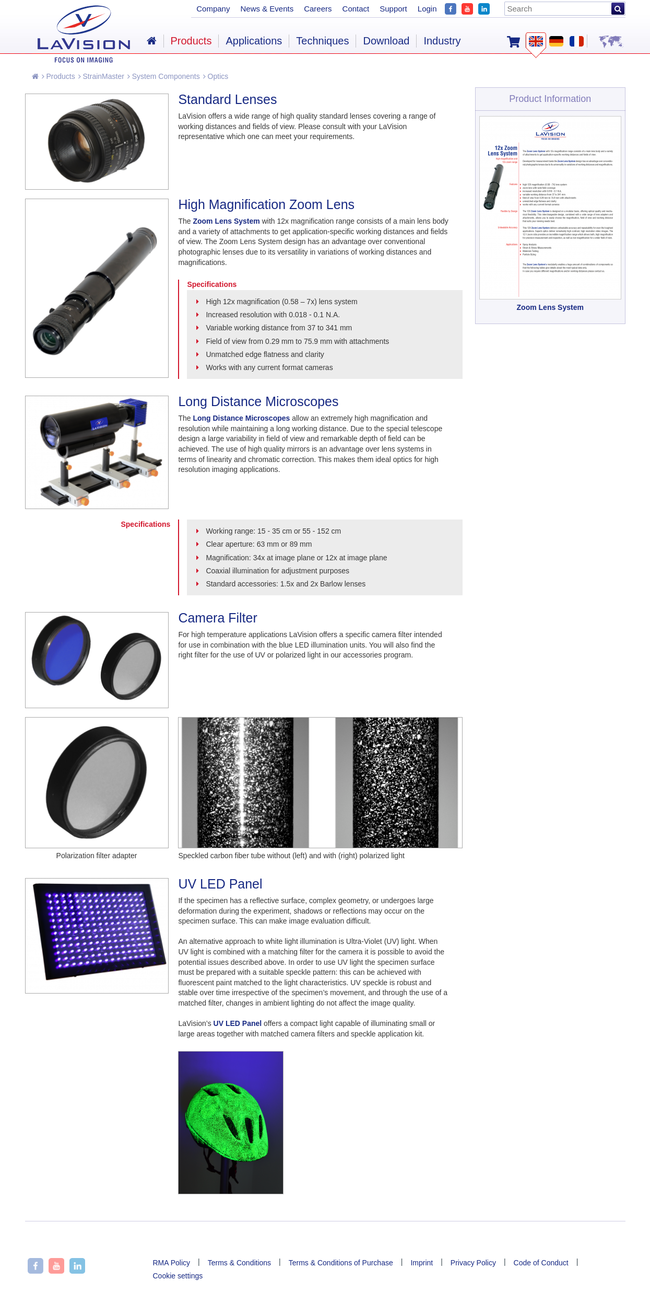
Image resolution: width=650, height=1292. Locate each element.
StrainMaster (101, 76)
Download (386, 41)
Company (213, 8)
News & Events (266, 8)
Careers (318, 8)
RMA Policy (172, 1263)
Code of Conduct (541, 1263)
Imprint (421, 1263)
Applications (254, 41)
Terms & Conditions (239, 1263)
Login (427, 8)
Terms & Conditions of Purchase (341, 1263)
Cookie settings (178, 1276)
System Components (163, 76)
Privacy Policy (473, 1263)
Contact (356, 8)
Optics (216, 76)
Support (393, 8)
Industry (441, 41)
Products (58, 76)
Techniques (322, 41)
